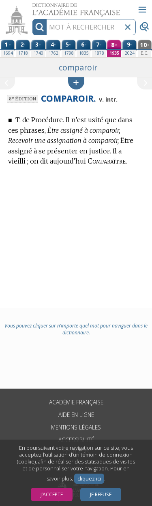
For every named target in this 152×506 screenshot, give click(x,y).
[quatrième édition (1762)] (53, 48)
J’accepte (52, 494)
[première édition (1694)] (8, 48)
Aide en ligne (76, 415)
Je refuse (100, 494)
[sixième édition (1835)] (83, 48)
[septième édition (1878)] (99, 48)
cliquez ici (89, 478)
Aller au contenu (31, 7)
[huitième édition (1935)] (114, 48)
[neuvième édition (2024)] (129, 48)
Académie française (76, 402)
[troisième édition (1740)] (38, 48)
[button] (76, 83)
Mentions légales (76, 427)
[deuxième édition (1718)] (23, 48)
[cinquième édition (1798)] (68, 48)
